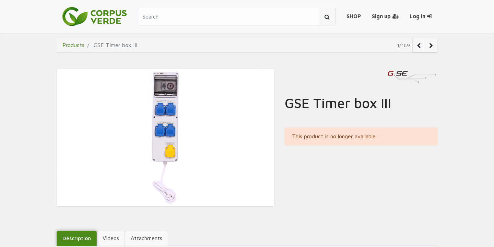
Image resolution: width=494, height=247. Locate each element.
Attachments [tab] (146, 238)
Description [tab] (76, 238)
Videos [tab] (111, 238)
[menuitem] (353, 16)
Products (73, 45)
